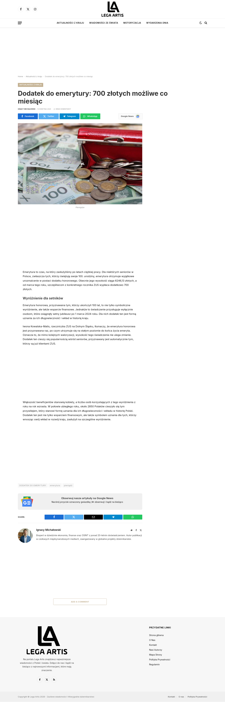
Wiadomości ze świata (103, 22)
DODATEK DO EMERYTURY (32, 485)
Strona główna (156, 635)
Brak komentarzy (62, 109)
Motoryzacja (132, 22)
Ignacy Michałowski (26, 109)
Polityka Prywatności (159, 659)
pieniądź (68, 485)
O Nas (152, 640)
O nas (181, 696)
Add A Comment (80, 601)
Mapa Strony (155, 654)
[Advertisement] (112, 48)
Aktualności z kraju (70, 22)
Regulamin (154, 664)
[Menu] (20, 23)
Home (20, 76)
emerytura (55, 485)
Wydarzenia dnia (157, 22)
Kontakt (153, 645)
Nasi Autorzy (155, 649)
